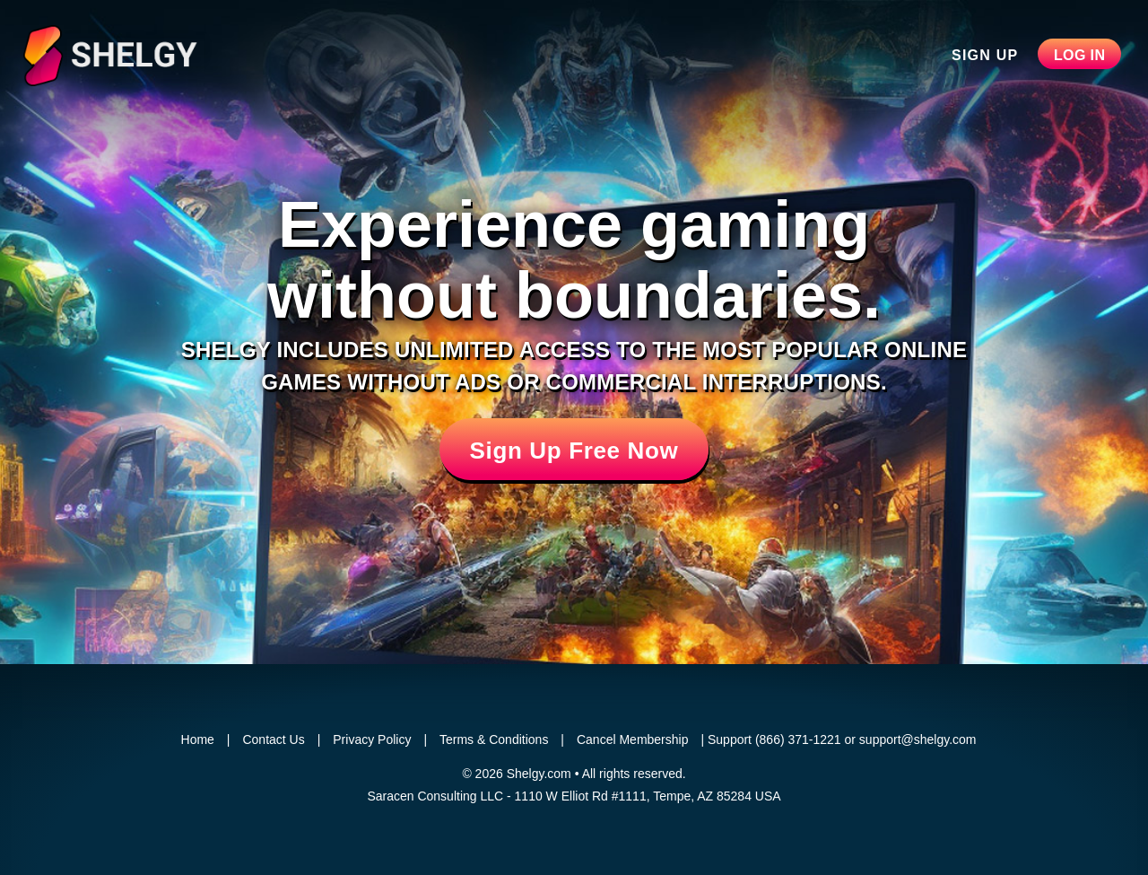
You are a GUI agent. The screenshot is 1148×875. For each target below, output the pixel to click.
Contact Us (273, 739)
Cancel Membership (633, 739)
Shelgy (142, 55)
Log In (1080, 55)
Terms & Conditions (493, 739)
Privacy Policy (372, 739)
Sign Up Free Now (574, 450)
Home (197, 739)
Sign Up (985, 55)
